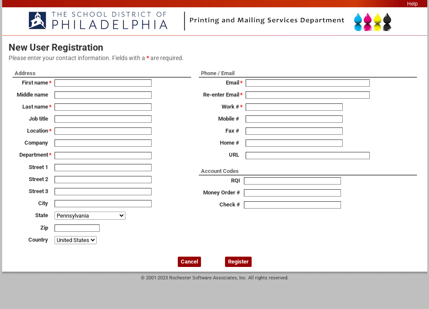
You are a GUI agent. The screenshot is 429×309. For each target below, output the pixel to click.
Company (36, 142)
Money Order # (221, 192)
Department (33, 154)
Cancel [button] (189, 261)
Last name (35, 106)
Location (37, 130)
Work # (230, 106)
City (43, 203)
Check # (229, 204)
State (41, 215)
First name (35, 82)
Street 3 (38, 191)
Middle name (32, 94)
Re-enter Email (221, 94)
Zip (44, 227)
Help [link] (412, 4)
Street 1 (38, 167)
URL (234, 154)
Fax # (232, 130)
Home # (229, 142)
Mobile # (228, 118)
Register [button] (238, 261)
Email (232, 82)
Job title (38, 118)
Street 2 (38, 179)
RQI (235, 180)
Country (38, 239)
